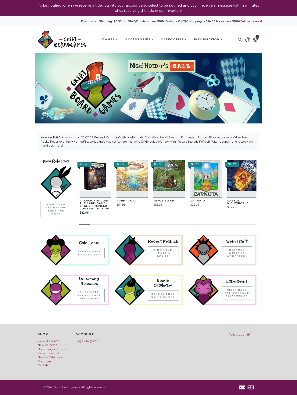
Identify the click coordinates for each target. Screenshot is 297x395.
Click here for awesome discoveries (237, 293)
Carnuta (197, 200)
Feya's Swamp (165, 200)
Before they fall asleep (89, 253)
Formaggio (126, 200)
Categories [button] (174, 39)
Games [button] (110, 39)
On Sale (43, 365)
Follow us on (251, 21)
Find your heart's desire (163, 253)
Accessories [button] (139, 39)
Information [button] (208, 39)
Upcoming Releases (52, 349)
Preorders (45, 361)
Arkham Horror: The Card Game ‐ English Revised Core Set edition (94, 204)
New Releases (47, 345)
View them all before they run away (56, 209)
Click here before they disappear (89, 295)
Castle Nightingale (237, 202)
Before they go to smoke (163, 295)
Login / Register (87, 341)
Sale (182, 67)
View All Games (48, 341)
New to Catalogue (50, 357)
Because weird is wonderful (237, 253)
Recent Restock (49, 353)
